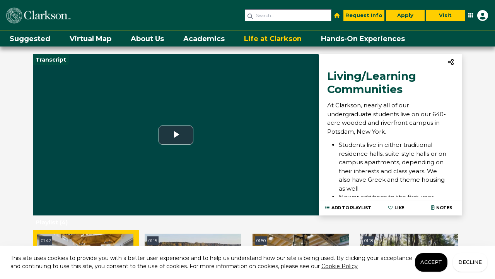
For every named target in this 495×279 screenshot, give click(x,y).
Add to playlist (348, 207)
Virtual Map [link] (90, 38)
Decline (470, 262)
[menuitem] (30, 38)
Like (396, 207)
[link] (60, 15)
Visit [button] (445, 15)
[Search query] (288, 15)
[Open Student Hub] (477, 15)
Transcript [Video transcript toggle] (51, 59)
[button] (337, 15)
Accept (431, 262)
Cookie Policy (339, 266)
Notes (441, 207)
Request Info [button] (363, 15)
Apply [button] (405, 15)
